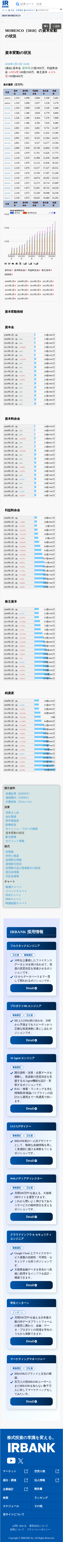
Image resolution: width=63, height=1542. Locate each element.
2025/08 (7, 193)
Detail (31, 988)
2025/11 (7, 198)
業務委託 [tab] (28, 955)
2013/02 (7, 123)
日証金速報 (12, 876)
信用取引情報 (14, 859)
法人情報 (47, 1480)
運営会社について (38, 1526)
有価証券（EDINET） (18, 793)
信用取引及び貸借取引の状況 (23, 868)
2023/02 (7, 173)
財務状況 (11, 824)
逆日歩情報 (12, 872)
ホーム (5, 10)
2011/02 (7, 113)
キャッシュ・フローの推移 (22, 828)
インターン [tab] (17, 1312)
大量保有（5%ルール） (19, 801)
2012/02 (7, 118)
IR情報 (10, 851)
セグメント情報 (15, 840)
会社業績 (11, 816)
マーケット (16, 1471)
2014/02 (7, 128)
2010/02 (7, 108)
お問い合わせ (19, 1526)
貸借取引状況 (14, 863)
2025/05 (7, 188)
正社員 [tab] (15, 955)
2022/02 (7, 168)
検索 (5, 1497)
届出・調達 (16, 1480)
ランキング (41, 1497)
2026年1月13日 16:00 (17, 64)
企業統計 (16, 1489)
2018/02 (7, 148)
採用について (17, 1529)
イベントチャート (16, 891)
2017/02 (7, 143)
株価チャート (14, 886)
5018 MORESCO (11, 15)
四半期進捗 (12, 820)
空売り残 (47, 1471)
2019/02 (7, 153)
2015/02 (7, 133)
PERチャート (13, 895)
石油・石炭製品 (16, 10)
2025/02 (7, 183)
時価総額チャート (16, 903)
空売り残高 (12, 855)
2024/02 (7, 178)
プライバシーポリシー (38, 1529)
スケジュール (11, 1506)
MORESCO (30, 10)
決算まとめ (12, 812)
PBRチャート (13, 899)
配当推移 (11, 836)
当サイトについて (13, 1514)
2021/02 (7, 163)
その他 (38, 1506)
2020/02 (7, 158)
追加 (55, 26)
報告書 (38, 1488)
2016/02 (7, 138)
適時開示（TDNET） (18, 797)
